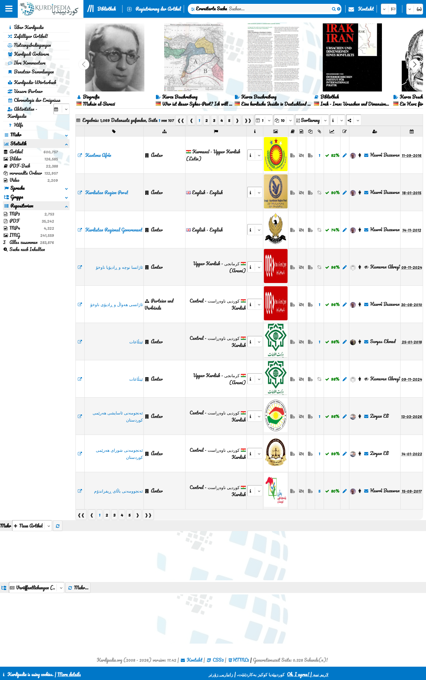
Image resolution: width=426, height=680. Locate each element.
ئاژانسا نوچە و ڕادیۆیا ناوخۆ (119, 267)
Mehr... (77, 587)
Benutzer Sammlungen (30, 71)
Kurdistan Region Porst (106, 192)
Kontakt (366, 8)
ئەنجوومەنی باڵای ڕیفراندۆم (118, 490)
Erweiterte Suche (211, 8)
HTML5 (241, 659)
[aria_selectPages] (263, 120)
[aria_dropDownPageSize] (283, 120)
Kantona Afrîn (98, 155)
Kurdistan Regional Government (113, 229)
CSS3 (218, 659)
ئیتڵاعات (136, 341)
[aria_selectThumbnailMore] (31, 525)
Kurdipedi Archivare (28, 53)
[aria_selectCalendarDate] (61, 109)
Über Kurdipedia (25, 27)
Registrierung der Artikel (158, 8)
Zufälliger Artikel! (27, 36)
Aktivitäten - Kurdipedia (22, 112)
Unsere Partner (25, 91)
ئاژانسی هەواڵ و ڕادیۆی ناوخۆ (116, 304)
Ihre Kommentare (26, 62)
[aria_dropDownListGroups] (36, 587)
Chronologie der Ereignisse (33, 100)
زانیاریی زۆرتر (221, 674)
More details (69, 674)
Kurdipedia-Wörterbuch (31, 82)
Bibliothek (106, 8)
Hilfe (15, 124)
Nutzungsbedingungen (29, 45)
